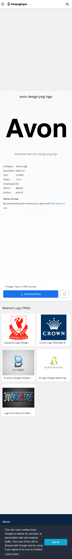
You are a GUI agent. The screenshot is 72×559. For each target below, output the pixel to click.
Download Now (31, 294)
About (6, 521)
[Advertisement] (36, 52)
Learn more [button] (12, 553)
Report (19, 188)
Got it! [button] (55, 542)
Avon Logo (21, 166)
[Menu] (3, 4)
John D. (20, 192)
